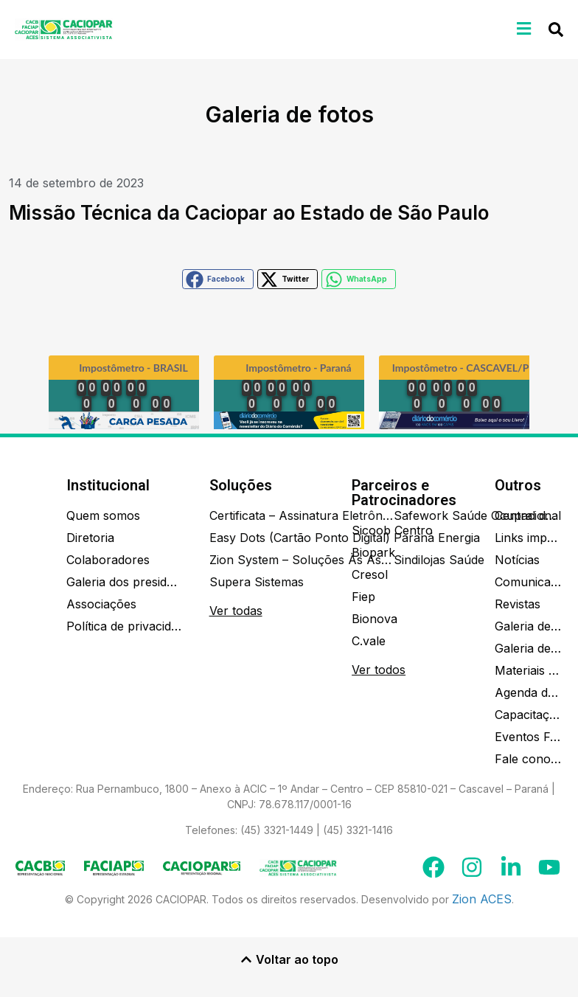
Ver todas (235, 610)
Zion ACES (482, 899)
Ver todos (378, 669)
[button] (524, 28)
